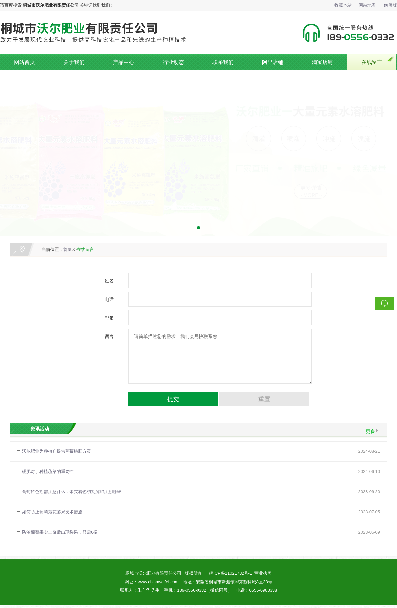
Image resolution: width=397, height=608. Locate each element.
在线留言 (371, 62)
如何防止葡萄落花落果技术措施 (52, 511)
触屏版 (390, 5)
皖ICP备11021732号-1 (230, 573)
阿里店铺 (272, 62)
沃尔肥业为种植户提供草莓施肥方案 (56, 451)
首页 (67, 249)
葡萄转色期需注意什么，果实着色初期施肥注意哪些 (71, 491)
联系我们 (223, 62)
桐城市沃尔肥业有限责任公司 (153, 573)
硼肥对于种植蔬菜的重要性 (48, 471)
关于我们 (74, 62)
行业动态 (173, 62)
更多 (370, 431)
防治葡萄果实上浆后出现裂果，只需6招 (60, 532)
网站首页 (24, 62)
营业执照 (263, 573)
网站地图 (367, 5)
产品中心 (123, 62)
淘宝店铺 (322, 62)
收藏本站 (343, 5)
